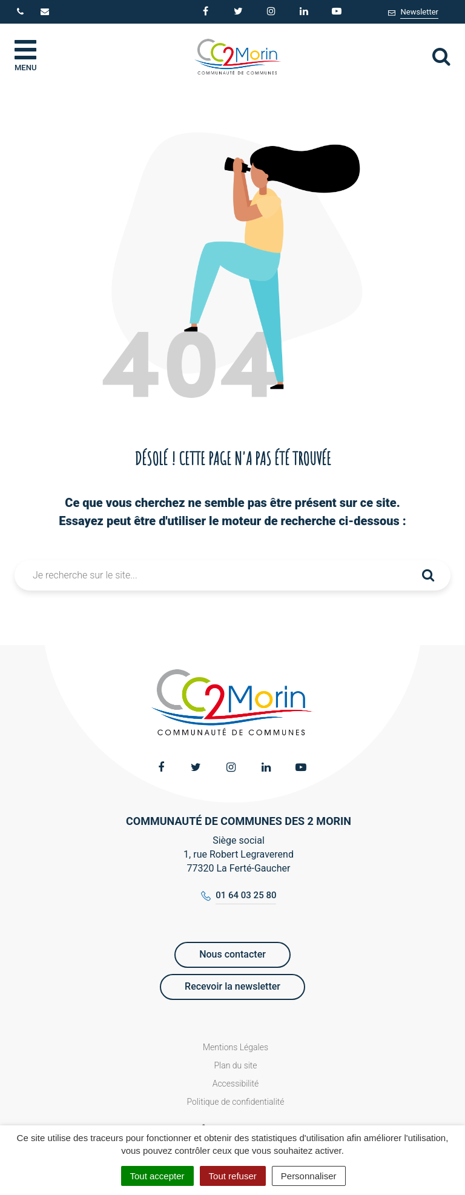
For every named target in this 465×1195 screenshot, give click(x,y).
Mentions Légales (235, 1047)
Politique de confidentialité (235, 1102)
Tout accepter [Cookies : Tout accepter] (157, 1176)
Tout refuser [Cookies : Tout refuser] (233, 1176)
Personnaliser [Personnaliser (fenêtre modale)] (309, 1176)
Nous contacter (232, 954)
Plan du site (235, 1065)
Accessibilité (236, 1083)
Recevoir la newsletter (232, 986)
